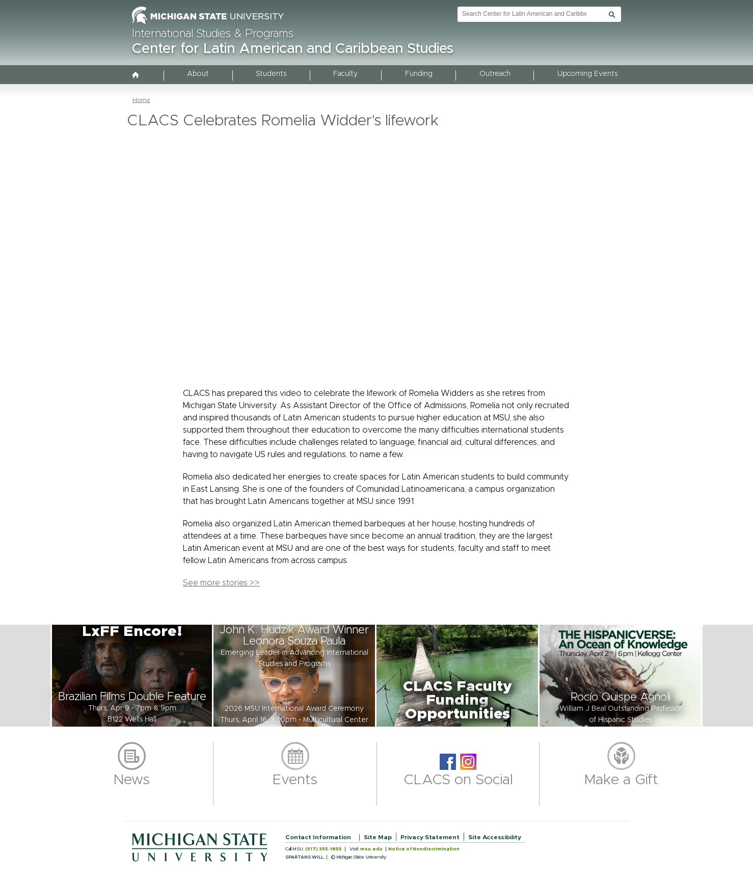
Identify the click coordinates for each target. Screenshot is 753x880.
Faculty (345, 73)
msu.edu (371, 849)
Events (295, 780)
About (198, 73)
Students (271, 73)
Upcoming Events (587, 73)
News (132, 780)
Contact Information (318, 837)
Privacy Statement (430, 837)
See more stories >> (221, 583)
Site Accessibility (494, 837)
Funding (419, 73)
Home (141, 100)
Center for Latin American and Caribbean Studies (292, 49)
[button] (131, 676)
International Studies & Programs (212, 34)
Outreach (494, 73)
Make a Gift (621, 780)
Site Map (378, 837)
